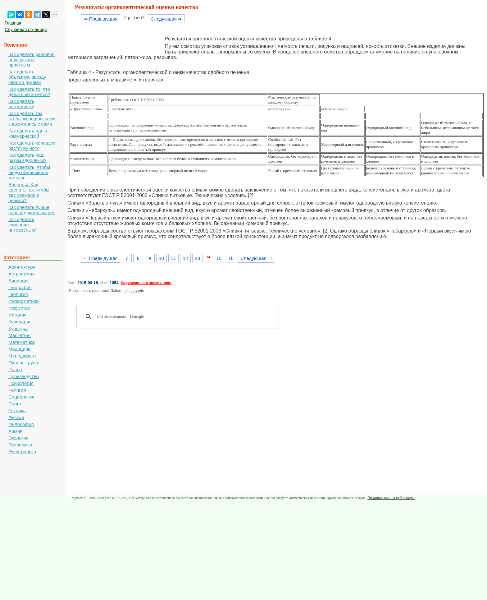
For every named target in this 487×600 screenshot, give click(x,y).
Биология (18, 280)
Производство (23, 376)
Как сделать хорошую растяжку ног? (31, 145)
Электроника (22, 451)
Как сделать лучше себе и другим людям (31, 210)
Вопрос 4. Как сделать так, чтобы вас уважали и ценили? (28, 192)
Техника (17, 410)
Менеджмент (22, 355)
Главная (13, 23)
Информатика (23, 301)
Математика (21, 342)
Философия (21, 424)
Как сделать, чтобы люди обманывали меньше (29, 172)
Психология (21, 383)
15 (218, 258)
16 (231, 258)
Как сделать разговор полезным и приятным (31, 59)
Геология (18, 294)
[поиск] (179, 317)
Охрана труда (23, 362)
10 (161, 258)
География (20, 287)
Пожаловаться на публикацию (391, 498)
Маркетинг (19, 335)
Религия (17, 390)
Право (15, 369)
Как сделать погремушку (21, 104)
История (17, 314)
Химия (15, 431)
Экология (18, 438)
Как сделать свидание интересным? (23, 225)
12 (185, 258)
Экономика (20, 444)
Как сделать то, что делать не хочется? (29, 91)
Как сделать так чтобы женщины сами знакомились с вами (32, 119)
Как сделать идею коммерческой (27, 133)
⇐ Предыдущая (101, 18)
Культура (18, 328)
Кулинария (20, 321)
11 (173, 258)
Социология (21, 396)
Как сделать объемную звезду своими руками (27, 77)
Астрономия (21, 273)
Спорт (14, 403)
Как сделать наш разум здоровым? (27, 157)
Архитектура (21, 267)
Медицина (19, 349)
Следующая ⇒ (166, 18)
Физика (16, 417)
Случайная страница (26, 29)
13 (197, 258)
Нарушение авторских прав (146, 283)
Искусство (19, 308)
